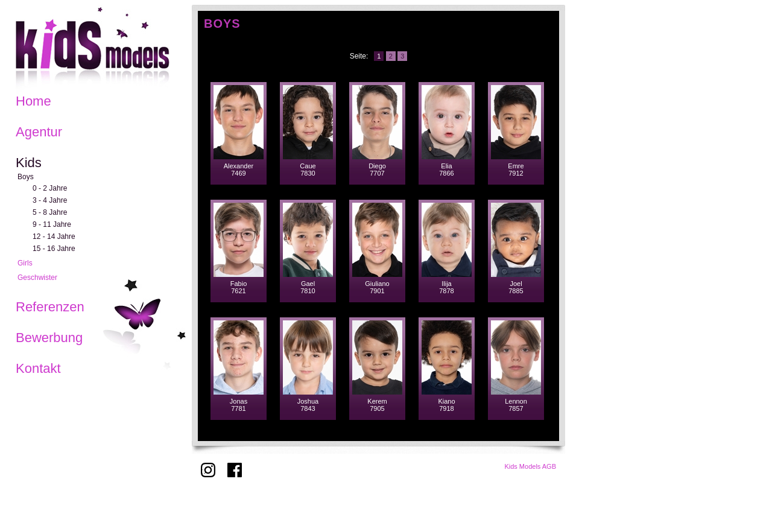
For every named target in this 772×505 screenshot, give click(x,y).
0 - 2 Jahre (50, 188)
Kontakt (38, 368)
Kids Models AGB (530, 466)
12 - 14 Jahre (54, 236)
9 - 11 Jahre (52, 224)
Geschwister (37, 277)
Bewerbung (49, 337)
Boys (25, 177)
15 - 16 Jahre (54, 248)
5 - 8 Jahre (50, 212)
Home (33, 101)
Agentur (39, 131)
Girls (25, 263)
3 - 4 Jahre (50, 200)
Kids (29, 162)
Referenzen (50, 306)
